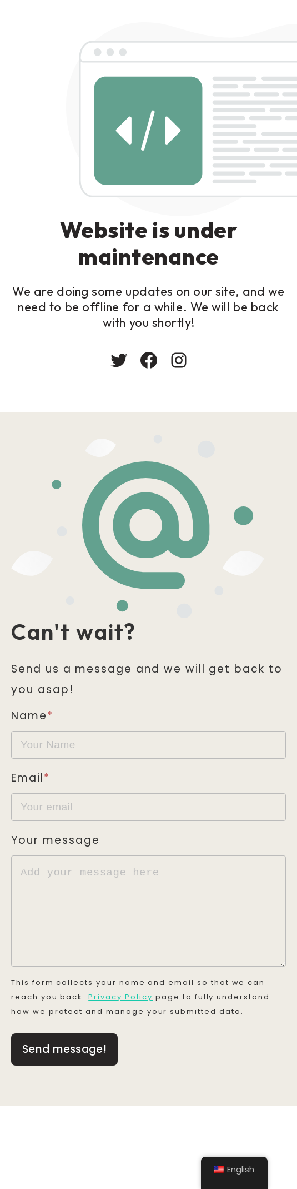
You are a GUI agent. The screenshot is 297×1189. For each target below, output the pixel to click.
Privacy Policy (121, 1008)
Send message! (64, 1060)
